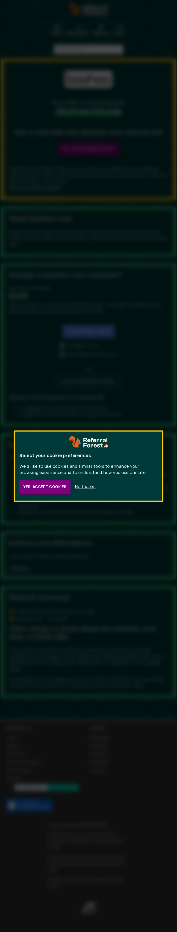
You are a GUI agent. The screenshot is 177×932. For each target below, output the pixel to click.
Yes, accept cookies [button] (45, 486)
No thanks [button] (85, 486)
